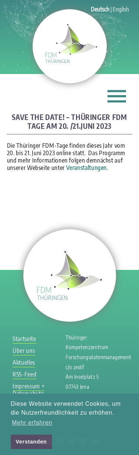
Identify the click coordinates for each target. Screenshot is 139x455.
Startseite (24, 338)
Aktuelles (24, 362)
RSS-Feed (24, 374)
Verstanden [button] (31, 442)
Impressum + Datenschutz (28, 389)
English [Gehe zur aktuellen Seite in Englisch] (121, 9)
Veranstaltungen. (87, 167)
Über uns (24, 350)
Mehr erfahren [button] (32, 422)
